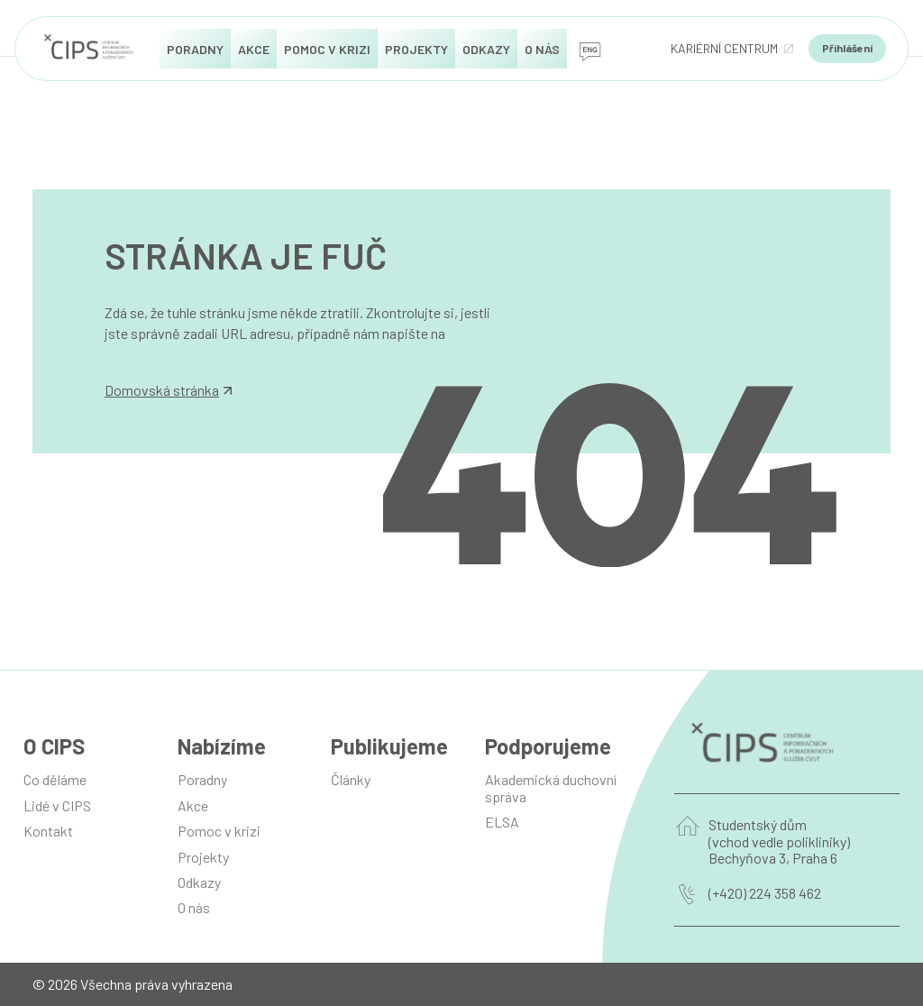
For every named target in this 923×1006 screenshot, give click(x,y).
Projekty (203, 856)
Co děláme (55, 779)
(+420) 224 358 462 (764, 893)
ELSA (502, 821)
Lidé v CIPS (57, 805)
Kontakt (48, 830)
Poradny (202, 779)
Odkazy (199, 882)
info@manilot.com (160, 352)
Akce (193, 805)
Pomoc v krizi (219, 830)
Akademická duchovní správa (551, 787)
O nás (194, 907)
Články (350, 779)
